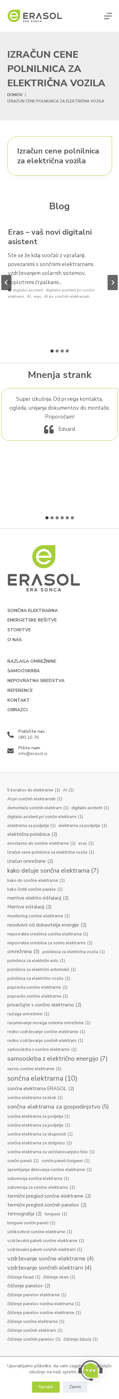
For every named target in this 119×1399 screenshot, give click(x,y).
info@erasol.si (32, 754)
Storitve (19, 630)
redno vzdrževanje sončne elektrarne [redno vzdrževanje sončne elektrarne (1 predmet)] (46, 1032)
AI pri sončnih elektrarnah (66, 296)
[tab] (52, 351)
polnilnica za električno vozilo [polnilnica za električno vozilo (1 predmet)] (38, 978)
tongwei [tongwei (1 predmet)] (56, 1214)
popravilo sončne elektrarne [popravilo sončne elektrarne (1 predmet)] (37, 996)
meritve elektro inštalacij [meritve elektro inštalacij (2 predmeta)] (38, 898)
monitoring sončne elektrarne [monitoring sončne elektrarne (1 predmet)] (38, 916)
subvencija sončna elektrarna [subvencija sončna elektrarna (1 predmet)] (38, 1178)
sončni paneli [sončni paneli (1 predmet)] (23, 1161)
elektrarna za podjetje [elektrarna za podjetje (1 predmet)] (82, 826)
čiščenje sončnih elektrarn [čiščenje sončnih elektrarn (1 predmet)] (35, 1330)
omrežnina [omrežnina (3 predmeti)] (23, 951)
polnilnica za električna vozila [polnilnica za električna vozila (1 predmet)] (74, 952)
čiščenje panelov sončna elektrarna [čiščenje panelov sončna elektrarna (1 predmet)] (43, 1304)
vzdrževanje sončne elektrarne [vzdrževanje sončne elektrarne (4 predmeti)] (50, 1258)
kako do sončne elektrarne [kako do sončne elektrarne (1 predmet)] (36, 880)
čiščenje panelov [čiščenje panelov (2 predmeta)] (28, 1286)
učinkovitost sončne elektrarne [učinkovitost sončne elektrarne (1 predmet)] (39, 1232)
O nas (14, 640)
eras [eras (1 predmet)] (86, 843)
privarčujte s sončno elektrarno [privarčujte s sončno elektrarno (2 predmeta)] (44, 1005)
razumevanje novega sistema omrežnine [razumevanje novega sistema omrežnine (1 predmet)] (48, 1023)
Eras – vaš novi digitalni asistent (50, 236)
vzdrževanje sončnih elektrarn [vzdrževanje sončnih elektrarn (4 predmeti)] (49, 1267)
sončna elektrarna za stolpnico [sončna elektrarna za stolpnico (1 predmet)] (39, 1143)
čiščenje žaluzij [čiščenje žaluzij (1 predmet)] (80, 1339)
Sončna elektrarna (32, 611)
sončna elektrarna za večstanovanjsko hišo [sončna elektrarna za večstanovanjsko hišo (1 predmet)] (51, 1152)
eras (37, 296)
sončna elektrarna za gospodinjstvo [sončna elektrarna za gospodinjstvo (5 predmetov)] (58, 1107)
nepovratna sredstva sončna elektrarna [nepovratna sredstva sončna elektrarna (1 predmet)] (47, 934)
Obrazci (17, 710)
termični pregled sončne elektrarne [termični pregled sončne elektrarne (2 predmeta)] (49, 1196)
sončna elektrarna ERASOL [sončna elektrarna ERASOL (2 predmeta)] (40, 1089)
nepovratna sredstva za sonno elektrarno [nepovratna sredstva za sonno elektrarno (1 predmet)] (49, 943)
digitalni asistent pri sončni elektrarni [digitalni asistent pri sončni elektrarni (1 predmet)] (45, 817)
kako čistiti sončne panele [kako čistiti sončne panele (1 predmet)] (35, 889)
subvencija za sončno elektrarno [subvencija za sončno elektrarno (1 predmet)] (41, 1187)
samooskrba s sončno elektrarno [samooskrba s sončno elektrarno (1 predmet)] (41, 1049)
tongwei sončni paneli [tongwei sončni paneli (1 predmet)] (31, 1223)
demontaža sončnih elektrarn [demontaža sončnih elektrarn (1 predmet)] (38, 808)
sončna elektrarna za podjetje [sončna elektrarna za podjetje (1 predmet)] (38, 1125)
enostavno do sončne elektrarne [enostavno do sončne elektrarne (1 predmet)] (41, 843)
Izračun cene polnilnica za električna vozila (58, 156)
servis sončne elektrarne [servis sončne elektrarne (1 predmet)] (34, 1069)
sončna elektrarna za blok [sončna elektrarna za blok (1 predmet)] (35, 1098)
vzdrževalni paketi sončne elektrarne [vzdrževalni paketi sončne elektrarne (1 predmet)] (45, 1241)
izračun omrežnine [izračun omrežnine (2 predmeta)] (30, 861)
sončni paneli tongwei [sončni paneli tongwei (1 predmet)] (65, 1161)
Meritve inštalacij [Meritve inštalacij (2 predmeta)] (29, 907)
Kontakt (18, 700)
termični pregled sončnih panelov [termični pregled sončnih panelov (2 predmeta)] (47, 1205)
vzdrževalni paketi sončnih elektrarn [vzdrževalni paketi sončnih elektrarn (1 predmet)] (44, 1249)
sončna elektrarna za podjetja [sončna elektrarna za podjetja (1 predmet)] (38, 1116)
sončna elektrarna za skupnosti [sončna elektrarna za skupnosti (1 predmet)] (40, 1134)
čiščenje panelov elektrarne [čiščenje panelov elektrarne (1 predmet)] (36, 1295)
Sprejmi (45, 1387)
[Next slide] (113, 282)
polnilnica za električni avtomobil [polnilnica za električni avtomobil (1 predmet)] (41, 969)
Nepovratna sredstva (35, 681)
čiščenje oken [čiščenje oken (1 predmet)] (59, 1277)
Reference (20, 690)
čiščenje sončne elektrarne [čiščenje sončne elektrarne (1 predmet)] (35, 1321)
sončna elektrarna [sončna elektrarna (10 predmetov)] (42, 1078)
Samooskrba (23, 671)
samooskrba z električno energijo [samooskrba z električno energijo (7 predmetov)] (57, 1059)
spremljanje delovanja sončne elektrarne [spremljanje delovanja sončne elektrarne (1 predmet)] (49, 1170)
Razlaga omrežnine (31, 661)
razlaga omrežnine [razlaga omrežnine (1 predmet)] (28, 1014)
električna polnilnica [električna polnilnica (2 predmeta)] (32, 834)
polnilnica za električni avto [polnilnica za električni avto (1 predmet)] (36, 961)
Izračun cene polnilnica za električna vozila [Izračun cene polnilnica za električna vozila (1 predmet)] (50, 852)
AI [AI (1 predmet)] (68, 790)
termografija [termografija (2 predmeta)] (24, 1214)
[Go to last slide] (6, 282)
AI (29, 296)
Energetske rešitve (32, 620)
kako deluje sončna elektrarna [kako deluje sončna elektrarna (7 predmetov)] (53, 871)
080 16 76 (28, 737)
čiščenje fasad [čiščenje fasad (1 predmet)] (23, 1277)
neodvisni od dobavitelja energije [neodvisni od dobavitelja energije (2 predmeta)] (47, 925)
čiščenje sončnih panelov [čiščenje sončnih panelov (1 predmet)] (34, 1339)
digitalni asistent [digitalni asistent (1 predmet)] (90, 808)
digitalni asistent (28, 290)
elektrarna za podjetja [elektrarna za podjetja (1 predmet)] (31, 826)
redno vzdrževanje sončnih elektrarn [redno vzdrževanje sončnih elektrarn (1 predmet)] (45, 1041)
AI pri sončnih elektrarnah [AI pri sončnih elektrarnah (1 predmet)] (34, 799)
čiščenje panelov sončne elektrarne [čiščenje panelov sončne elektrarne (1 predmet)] (44, 1313)
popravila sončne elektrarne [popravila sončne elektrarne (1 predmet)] (37, 987)
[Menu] (108, 16)
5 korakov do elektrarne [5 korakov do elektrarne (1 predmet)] (33, 790)
